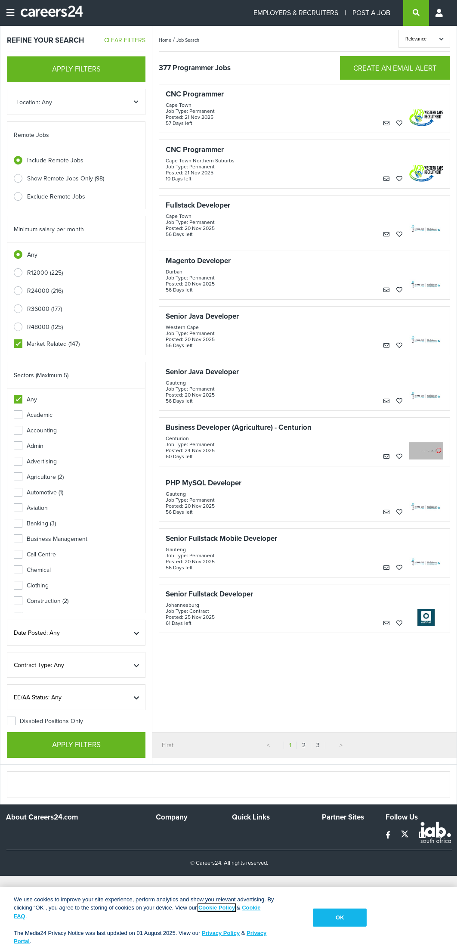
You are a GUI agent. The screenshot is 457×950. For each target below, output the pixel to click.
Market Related (47, 343)
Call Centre (35, 554)
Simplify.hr (335, 833)
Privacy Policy (221, 933)
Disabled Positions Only (45, 721)
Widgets (242, 876)
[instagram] (439, 835)
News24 (333, 845)
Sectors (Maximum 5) (41, 375)
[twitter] (406, 835)
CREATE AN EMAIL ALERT (395, 68)
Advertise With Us (180, 845)
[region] (228, 918)
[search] (416, 13)
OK (340, 917)
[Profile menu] (440, 13)
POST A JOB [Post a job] (371, 13)
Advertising (35, 461)
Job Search (187, 40)
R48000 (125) (45, 327)
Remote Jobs (31, 135)
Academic (33, 414)
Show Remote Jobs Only (65, 178)
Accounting (35, 430)
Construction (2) (41, 600)
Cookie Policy (216, 907)
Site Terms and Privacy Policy (262, 861)
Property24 (337, 857)
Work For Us (172, 833)
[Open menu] (10, 13)
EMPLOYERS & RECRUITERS (295, 13)
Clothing (31, 585)
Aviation (31, 507)
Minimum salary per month (49, 229)
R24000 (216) (45, 290)
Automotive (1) (38, 492)
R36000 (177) (44, 309)
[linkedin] (423, 835)
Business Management (50, 538)
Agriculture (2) (39, 476)
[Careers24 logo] (48, 13)
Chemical (32, 569)
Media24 (333, 868)
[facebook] (389, 835)
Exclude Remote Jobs (56, 196)
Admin (28, 445)
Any (32, 254)
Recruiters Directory (259, 833)
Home (165, 40)
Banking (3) (35, 523)
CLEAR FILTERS (124, 40)
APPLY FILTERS (76, 69)
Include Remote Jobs (55, 160)
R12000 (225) (45, 272)
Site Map (243, 845)
